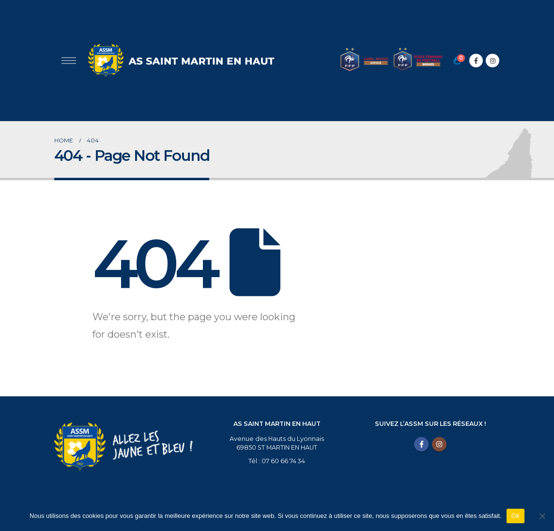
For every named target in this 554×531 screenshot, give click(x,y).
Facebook (421, 444)
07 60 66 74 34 (283, 461)
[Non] (542, 516)
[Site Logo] (180, 60)
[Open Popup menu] (69, 60)
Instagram (439, 444)
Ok (515, 515)
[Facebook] (476, 60)
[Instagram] (492, 60)
